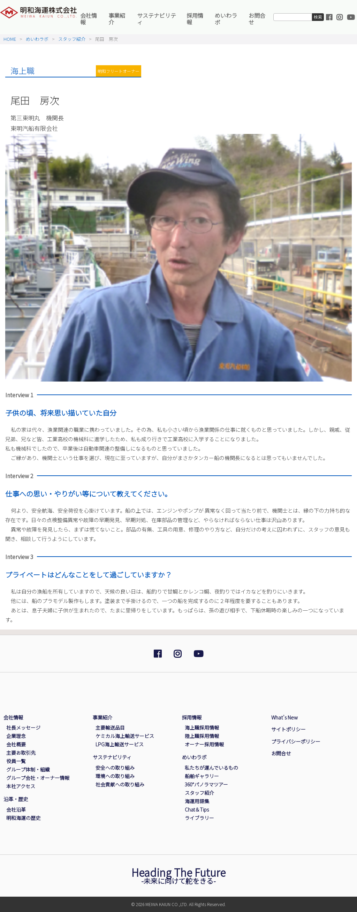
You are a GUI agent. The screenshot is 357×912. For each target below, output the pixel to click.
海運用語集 (197, 801)
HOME (9, 39)
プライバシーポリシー (295, 741)
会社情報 (88, 18)
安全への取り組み (115, 767)
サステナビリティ (156, 18)
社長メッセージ (23, 727)
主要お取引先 (21, 752)
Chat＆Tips (197, 809)
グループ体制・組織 (28, 769)
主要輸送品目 (110, 727)
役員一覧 (16, 761)
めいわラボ (226, 18)
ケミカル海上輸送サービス (125, 735)
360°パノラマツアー (206, 784)
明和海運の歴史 (23, 817)
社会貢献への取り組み (120, 784)
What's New (284, 717)
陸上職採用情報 (202, 735)
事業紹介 (116, 18)
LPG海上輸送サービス (120, 744)
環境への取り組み (115, 775)
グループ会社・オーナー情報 (37, 777)
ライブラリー (199, 817)
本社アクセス (20, 786)
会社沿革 (16, 809)
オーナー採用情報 (204, 744)
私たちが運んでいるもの (211, 767)
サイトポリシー (288, 729)
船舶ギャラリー (202, 775)
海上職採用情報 (202, 727)
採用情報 (195, 18)
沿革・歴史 (15, 798)
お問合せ (257, 18)
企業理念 (16, 735)
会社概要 (16, 744)
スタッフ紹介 (71, 39)
